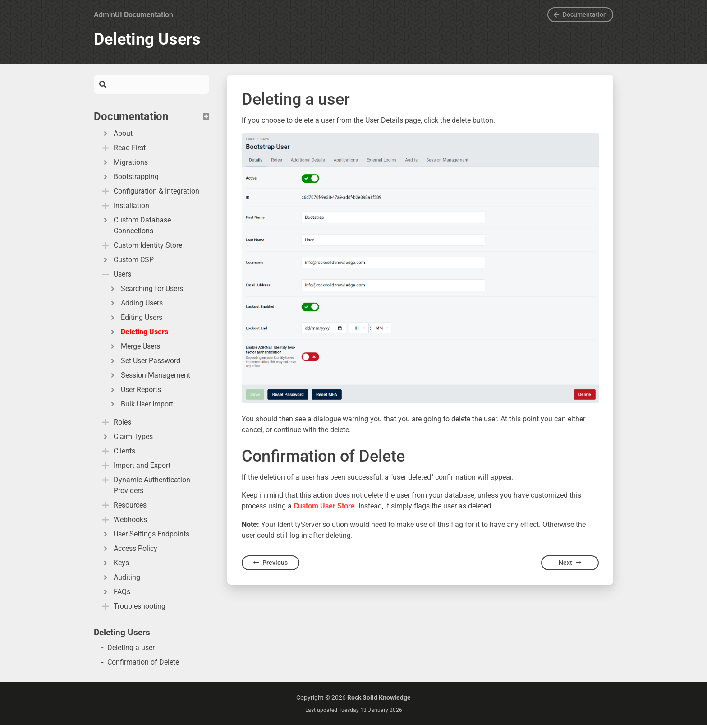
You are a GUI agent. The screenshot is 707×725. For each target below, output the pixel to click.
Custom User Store (324, 506)
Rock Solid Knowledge (379, 697)
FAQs (115, 591)
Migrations (124, 162)
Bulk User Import (140, 404)
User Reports (134, 389)
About (117, 133)
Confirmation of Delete (143, 662)
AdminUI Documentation (133, 14)
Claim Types (127, 436)
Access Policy (129, 548)
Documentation (580, 14)
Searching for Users (145, 288)
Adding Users (135, 303)
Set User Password (144, 360)
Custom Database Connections (136, 225)
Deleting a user (131, 647)
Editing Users (135, 317)
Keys (115, 563)
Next (570, 562)
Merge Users (134, 346)
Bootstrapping (130, 176)
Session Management (149, 375)
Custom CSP (127, 259)
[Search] (157, 84)
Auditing (120, 577)
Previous (270, 562)
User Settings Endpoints (145, 534)
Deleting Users (138, 332)
